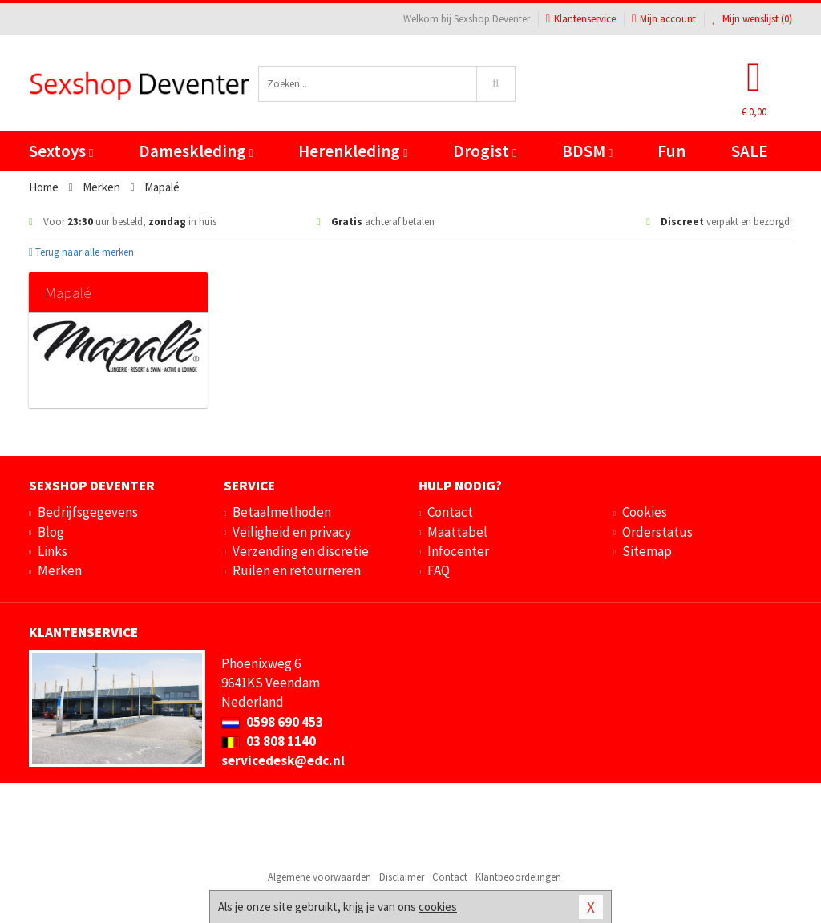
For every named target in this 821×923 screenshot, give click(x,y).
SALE (749, 151)
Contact (450, 512)
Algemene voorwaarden (319, 877)
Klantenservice (581, 19)
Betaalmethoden (282, 512)
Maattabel (457, 532)
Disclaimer (401, 877)
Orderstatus (657, 532)
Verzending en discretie (301, 551)
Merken (60, 570)
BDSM (587, 151)
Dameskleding (196, 151)
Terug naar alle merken (81, 252)
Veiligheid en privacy (292, 532)
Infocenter (458, 551)
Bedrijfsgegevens (88, 512)
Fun (671, 151)
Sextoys (61, 151)
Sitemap (647, 551)
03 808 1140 (268, 741)
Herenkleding (352, 151)
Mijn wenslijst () (752, 19)
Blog (51, 532)
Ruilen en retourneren (297, 570)
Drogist (484, 151)
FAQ (438, 570)
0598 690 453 (272, 722)
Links (52, 551)
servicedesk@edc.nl (283, 760)
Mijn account (664, 19)
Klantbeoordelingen (518, 877)
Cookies (644, 512)
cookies (438, 906)
